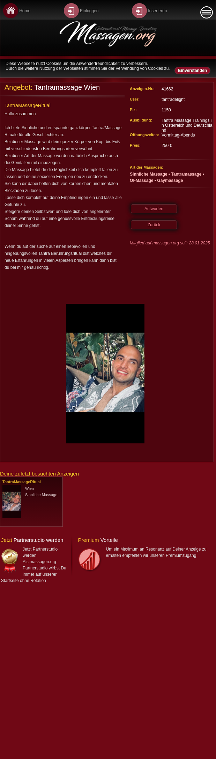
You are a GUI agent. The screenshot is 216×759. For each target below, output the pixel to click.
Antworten (153, 208)
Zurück (154, 224)
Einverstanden (192, 70)
